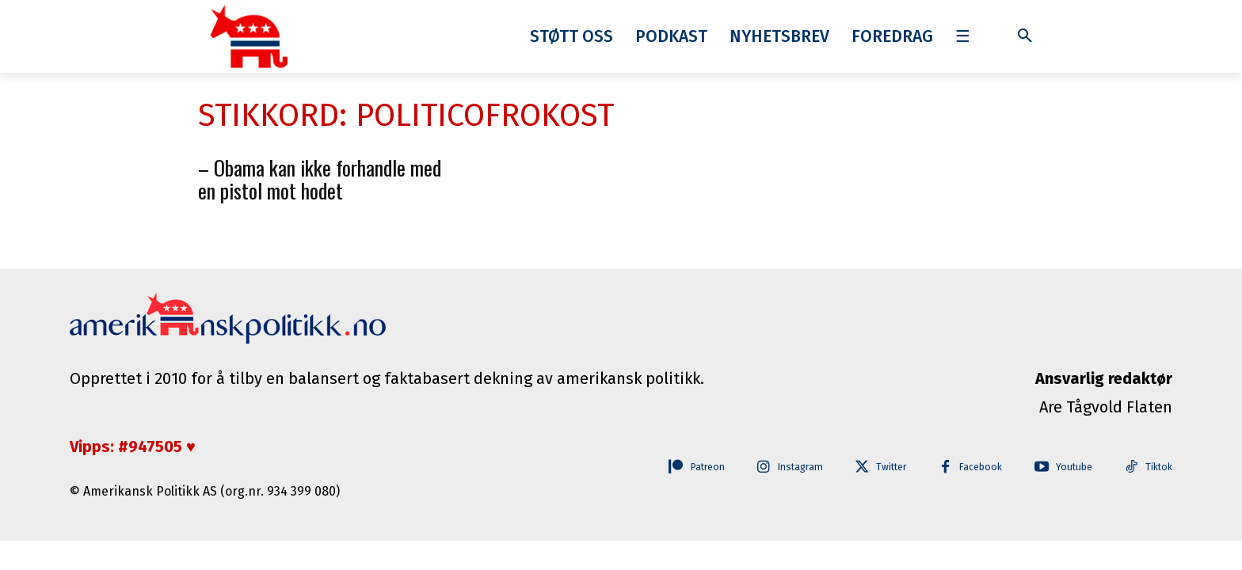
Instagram (776, 467)
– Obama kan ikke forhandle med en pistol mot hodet (319, 179)
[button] (1025, 36)
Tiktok (1158, 467)
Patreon (675, 467)
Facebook (970, 467)
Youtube (1068, 467)
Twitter (874, 467)
